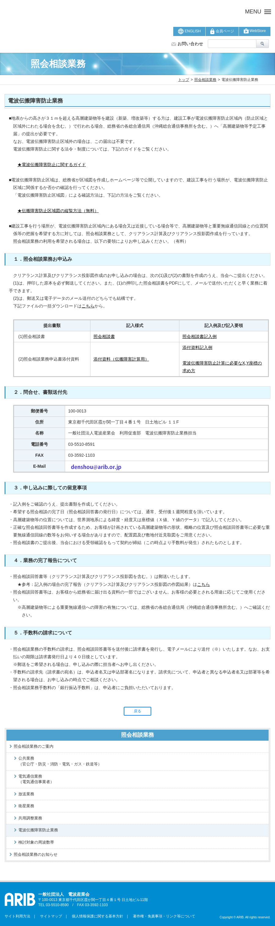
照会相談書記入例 (199, 336)
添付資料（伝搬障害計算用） (121, 359)
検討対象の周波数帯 (36, 842)
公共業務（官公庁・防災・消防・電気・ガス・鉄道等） (60, 761)
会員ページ (222, 31)
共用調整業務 (30, 818)
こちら (88, 305)
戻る (137, 711)
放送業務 (26, 794)
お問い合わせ (187, 43)
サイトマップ (49, 916)
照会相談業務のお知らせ (35, 854)
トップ (183, 80)
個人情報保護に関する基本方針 (95, 916)
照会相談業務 (205, 80)
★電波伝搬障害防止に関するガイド (51, 164)
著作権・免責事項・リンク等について (162, 916)
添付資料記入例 (197, 347)
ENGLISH (189, 31)
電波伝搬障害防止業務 (38, 830)
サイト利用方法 (17, 916)
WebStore (255, 31)
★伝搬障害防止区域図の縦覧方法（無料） (58, 210)
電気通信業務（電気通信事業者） (36, 779)
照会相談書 (104, 336)
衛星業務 (26, 806)
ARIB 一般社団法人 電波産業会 (87, 11)
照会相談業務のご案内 (33, 746)
